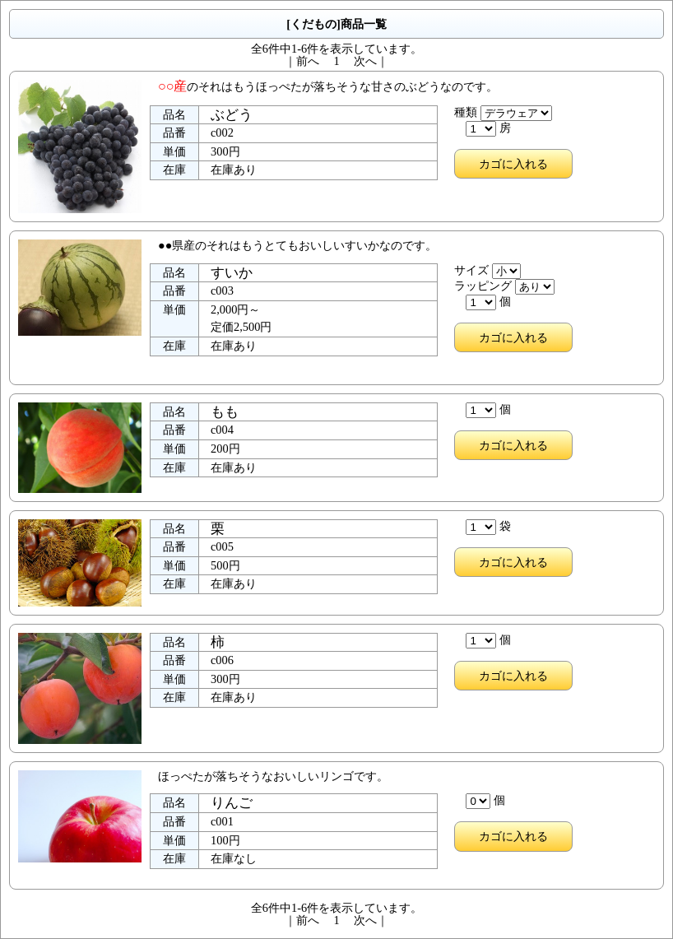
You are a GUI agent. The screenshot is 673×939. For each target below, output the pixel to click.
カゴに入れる (513, 163)
